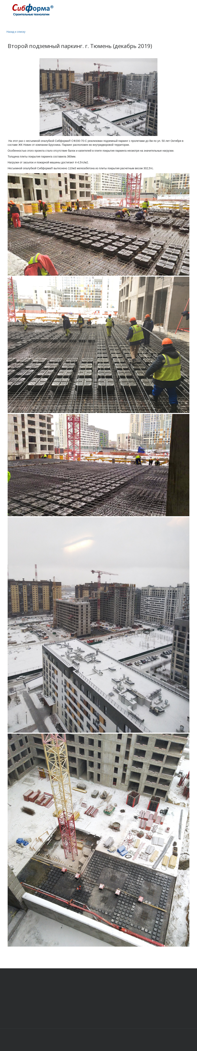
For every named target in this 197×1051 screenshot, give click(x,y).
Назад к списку (15, 31)
